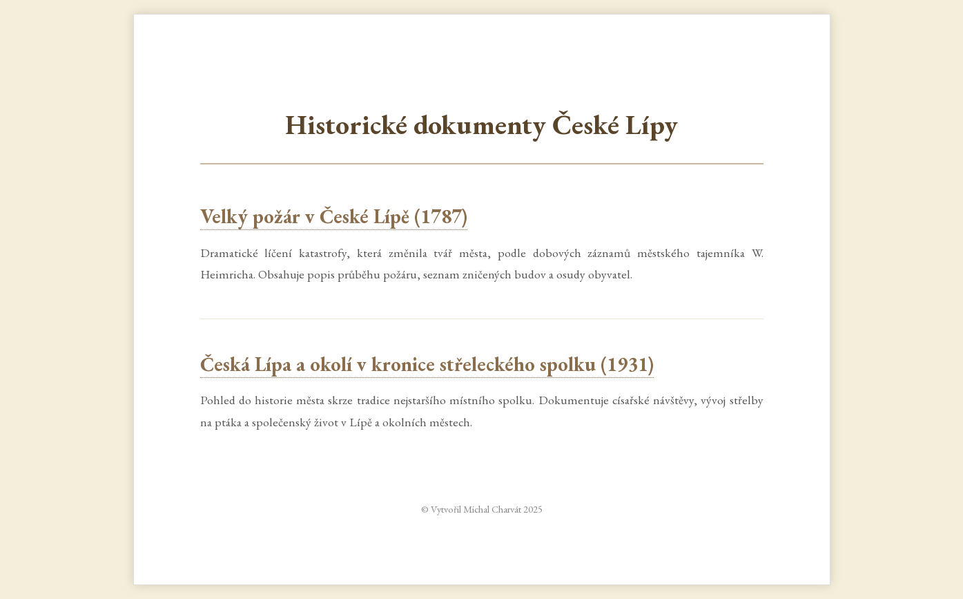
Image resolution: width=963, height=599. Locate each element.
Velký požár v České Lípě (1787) (333, 216)
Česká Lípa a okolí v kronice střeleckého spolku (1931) (427, 364)
